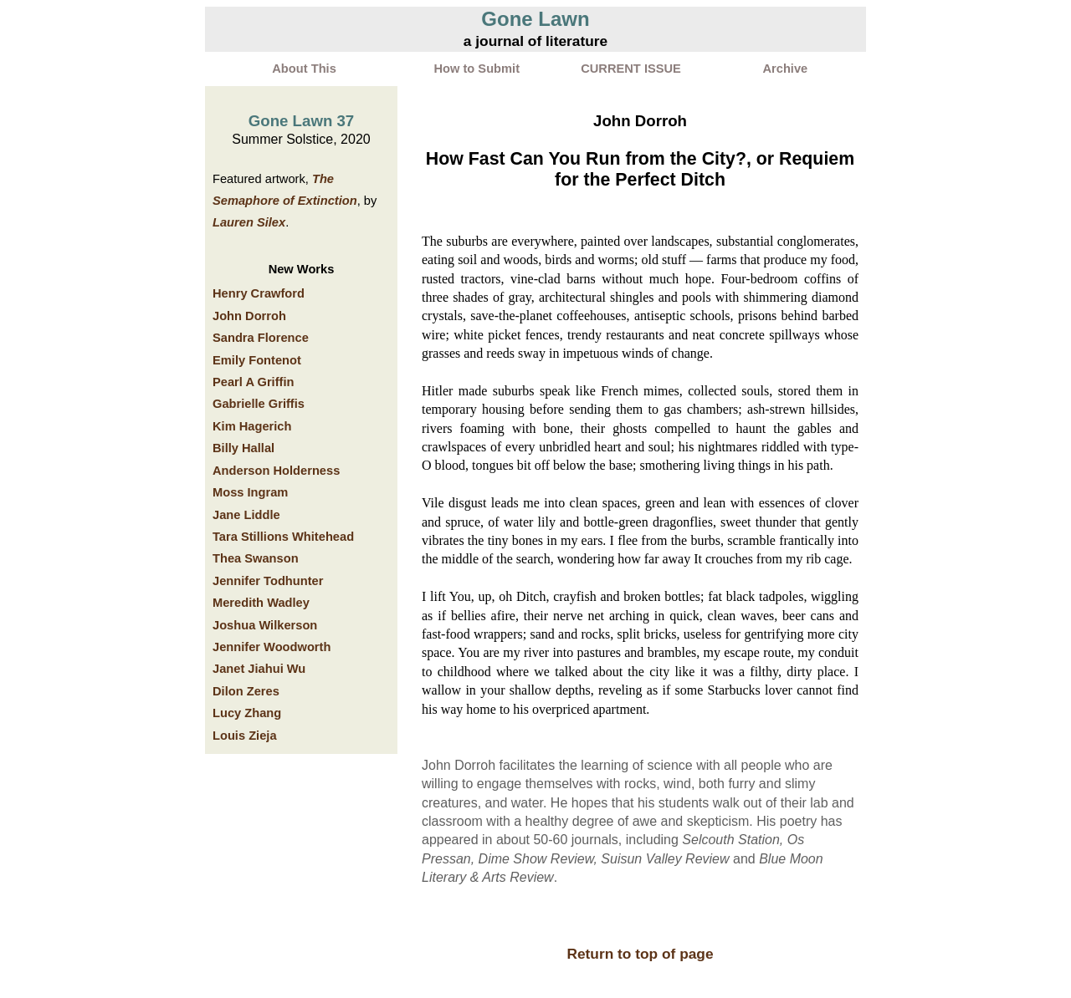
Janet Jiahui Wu (259, 668)
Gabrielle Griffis (259, 403)
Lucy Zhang (247, 713)
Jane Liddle (246, 515)
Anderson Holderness (276, 470)
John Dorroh (249, 316)
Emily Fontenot (257, 360)
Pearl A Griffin (253, 382)
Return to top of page (639, 953)
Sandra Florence (261, 337)
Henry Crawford (259, 293)
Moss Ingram (250, 492)
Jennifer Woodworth (272, 647)
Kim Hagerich (252, 426)
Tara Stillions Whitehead (283, 536)
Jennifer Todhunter (268, 581)
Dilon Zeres (246, 691)
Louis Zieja (245, 735)
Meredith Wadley (261, 602)
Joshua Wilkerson (265, 625)
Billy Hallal (243, 448)
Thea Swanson (256, 558)
